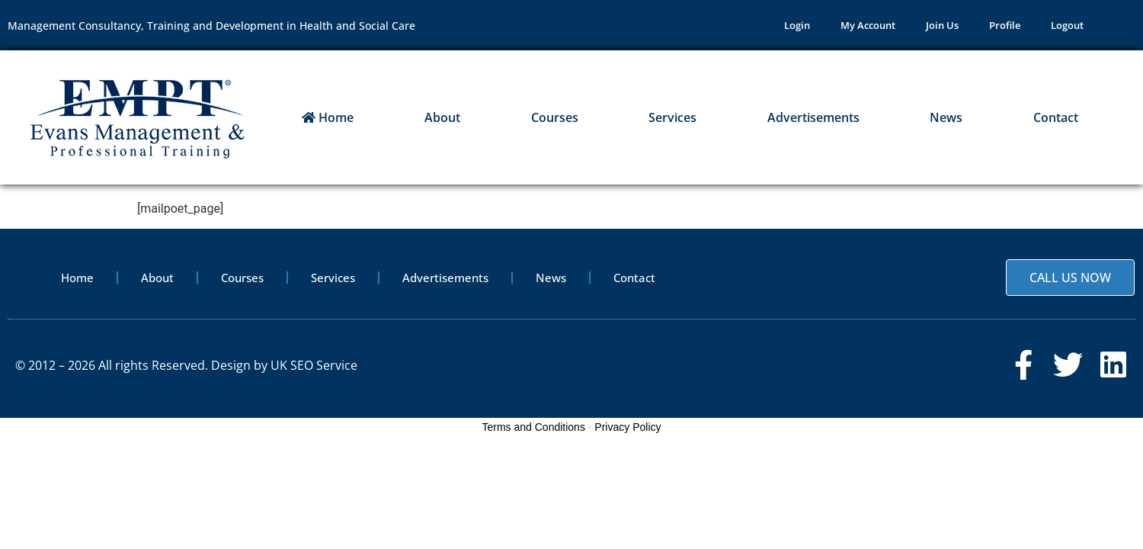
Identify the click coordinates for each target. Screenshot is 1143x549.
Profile (1004, 25)
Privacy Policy (627, 427)
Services (672, 117)
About (442, 117)
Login (797, 25)
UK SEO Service (314, 365)
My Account (867, 25)
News (946, 117)
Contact (1055, 117)
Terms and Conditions (533, 427)
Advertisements (813, 117)
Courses (554, 117)
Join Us (942, 25)
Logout (1067, 25)
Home (328, 117)
